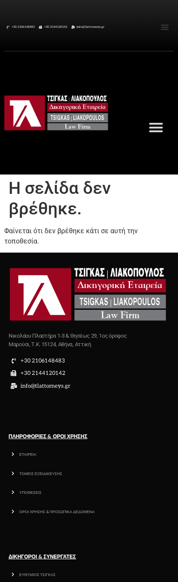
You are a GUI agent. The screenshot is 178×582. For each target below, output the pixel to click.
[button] (164, 27)
